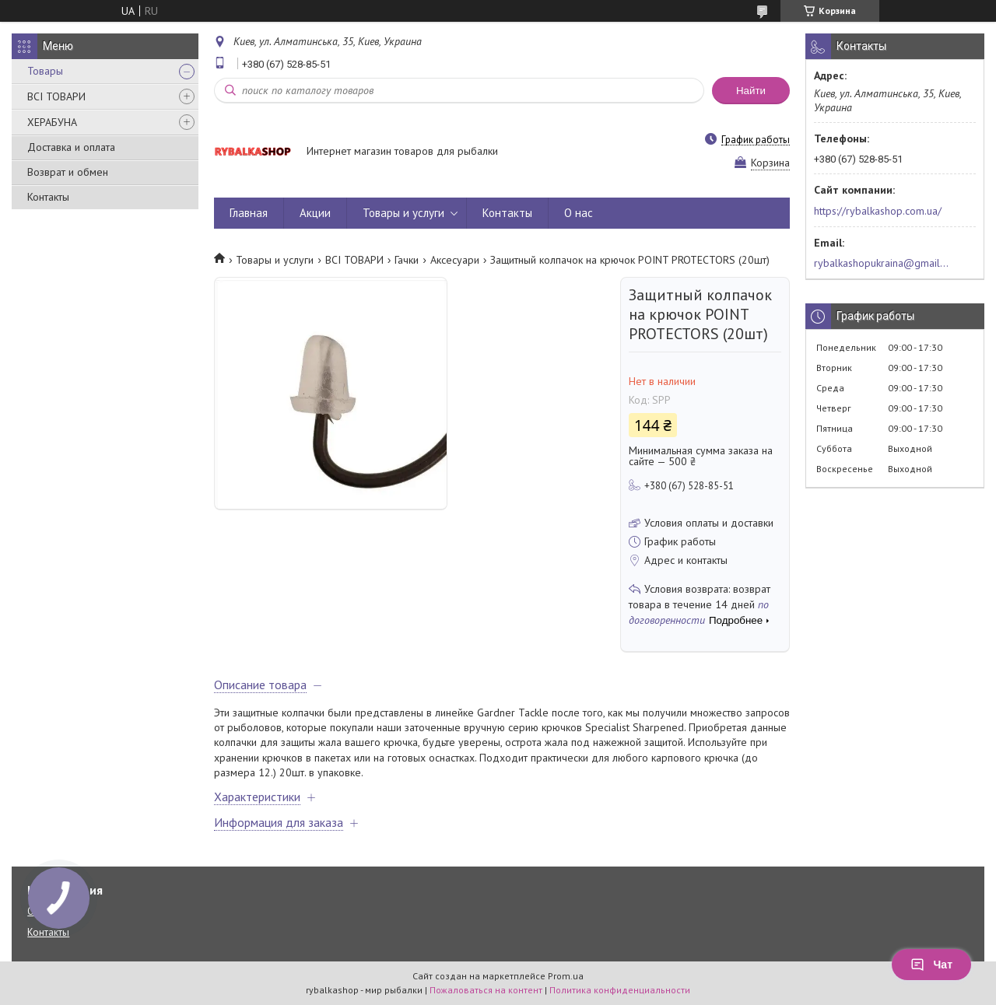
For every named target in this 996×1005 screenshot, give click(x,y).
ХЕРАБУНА (52, 122)
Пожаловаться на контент (486, 990)
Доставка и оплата (71, 147)
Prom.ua (566, 976)
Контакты (48, 197)
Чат (931, 965)
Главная (249, 213)
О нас (578, 213)
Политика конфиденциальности (619, 990)
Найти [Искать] (751, 90)
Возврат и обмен (67, 172)
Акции (315, 213)
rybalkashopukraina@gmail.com (882, 263)
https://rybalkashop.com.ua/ (878, 211)
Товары (45, 71)
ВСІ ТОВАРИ (56, 96)
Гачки (407, 260)
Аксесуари (454, 260)
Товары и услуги (403, 213)
